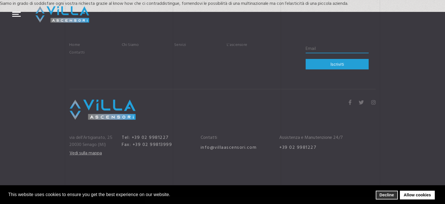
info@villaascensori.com (229, 147)
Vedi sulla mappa (86, 153)
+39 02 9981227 (297, 147)
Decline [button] (386, 195)
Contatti (77, 52)
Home (74, 45)
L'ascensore (237, 45)
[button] (171, 195)
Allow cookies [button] (417, 195)
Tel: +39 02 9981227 (145, 137)
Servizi (180, 45)
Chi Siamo (130, 45)
